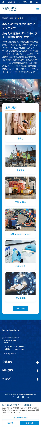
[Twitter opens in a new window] (18, 398)
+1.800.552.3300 (19, 347)
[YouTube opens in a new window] (23, 398)
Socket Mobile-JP (9, 18)
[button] (31, 2)
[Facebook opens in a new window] (13, 398)
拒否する (10, 423)
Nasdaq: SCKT (10, 354)
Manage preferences (20, 417)
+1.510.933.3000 (19, 349)
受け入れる (29, 423)
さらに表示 (20, 308)
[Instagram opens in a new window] (28, 398)
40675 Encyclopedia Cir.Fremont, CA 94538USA (11, 340)
